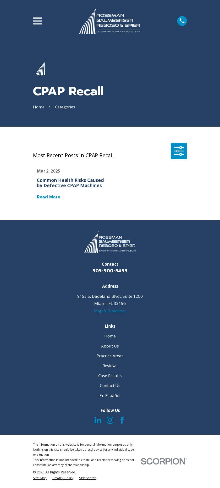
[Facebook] (122, 420)
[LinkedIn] (97, 420)
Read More (48, 197)
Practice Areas (110, 356)
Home (110, 336)
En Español (110, 395)
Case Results (110, 375)
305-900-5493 (110, 270)
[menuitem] (40, 478)
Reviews (110, 365)
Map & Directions (110, 311)
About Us (110, 346)
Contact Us (110, 385)
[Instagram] (110, 420)
